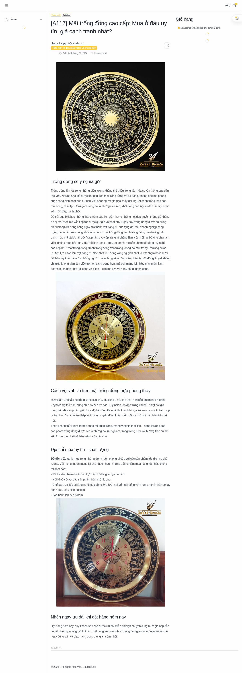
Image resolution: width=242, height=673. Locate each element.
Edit (93, 666)
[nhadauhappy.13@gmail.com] (67, 43)
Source (87, 666)
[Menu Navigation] (6, 5)
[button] (227, 5)
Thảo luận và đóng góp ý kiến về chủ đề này (74, 48)
